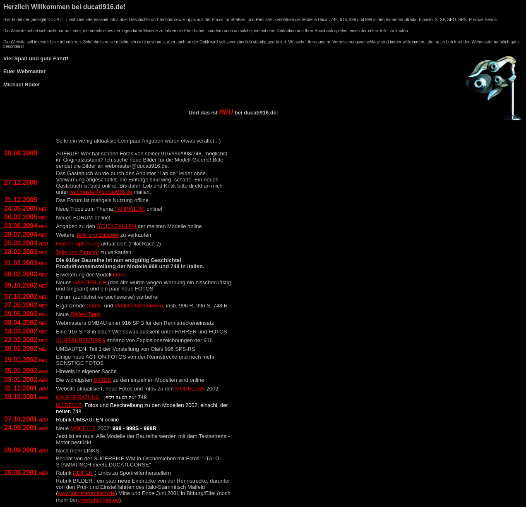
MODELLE (83, 428)
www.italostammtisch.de (86, 493)
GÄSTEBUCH (89, 282)
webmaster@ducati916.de (101, 192)
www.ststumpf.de (98, 500)
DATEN (102, 380)
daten (118, 274)
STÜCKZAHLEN (116, 226)
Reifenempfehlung (78, 243)
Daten (93, 305)
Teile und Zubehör (97, 235)
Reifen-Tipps (85, 314)
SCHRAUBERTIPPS (80, 340)
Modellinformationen (139, 305)
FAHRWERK (130, 209)
